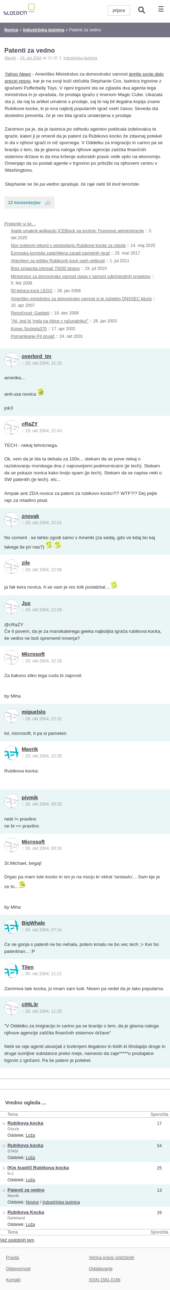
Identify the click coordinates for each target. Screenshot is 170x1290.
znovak (30, 516)
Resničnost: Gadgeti (30, 313)
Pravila (12, 1257)
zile (26, 563)
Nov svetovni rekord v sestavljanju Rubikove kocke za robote (68, 245)
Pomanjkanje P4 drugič (33, 336)
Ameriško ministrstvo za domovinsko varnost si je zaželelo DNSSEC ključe (81, 298)
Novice (32, 1202)
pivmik (30, 797)
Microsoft (33, 654)
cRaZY (30, 424)
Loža (30, 1135)
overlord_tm (36, 356)
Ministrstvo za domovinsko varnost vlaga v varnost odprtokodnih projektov (80, 276)
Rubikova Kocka (26, 1212)
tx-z (11, 1173)
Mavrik (30, 749)
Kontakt (13, 1279)
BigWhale (33, 923)
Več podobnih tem (17, 1240)
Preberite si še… (20, 224)
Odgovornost (18, 1268)
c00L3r (30, 1004)
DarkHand (16, 1218)
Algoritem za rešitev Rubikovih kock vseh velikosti (58, 260)
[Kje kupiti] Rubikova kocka (38, 1167)
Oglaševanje (100, 1268)
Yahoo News (18, 74)
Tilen (28, 967)
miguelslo (34, 712)
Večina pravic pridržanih (111, 1257)
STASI (13, 1151)
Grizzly (13, 1129)
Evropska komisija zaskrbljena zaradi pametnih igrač (60, 253)
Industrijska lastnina (80, 58)
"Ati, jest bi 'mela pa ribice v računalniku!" (49, 321)
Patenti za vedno (29, 50)
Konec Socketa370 (28, 328)
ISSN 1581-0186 (104, 1279)
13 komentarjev (24, 202)
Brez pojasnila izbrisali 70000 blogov (45, 268)
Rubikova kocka (25, 1123)
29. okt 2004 (30, 58)
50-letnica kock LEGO (31, 290)
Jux (26, 603)
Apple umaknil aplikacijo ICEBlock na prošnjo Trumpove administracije (77, 230)
